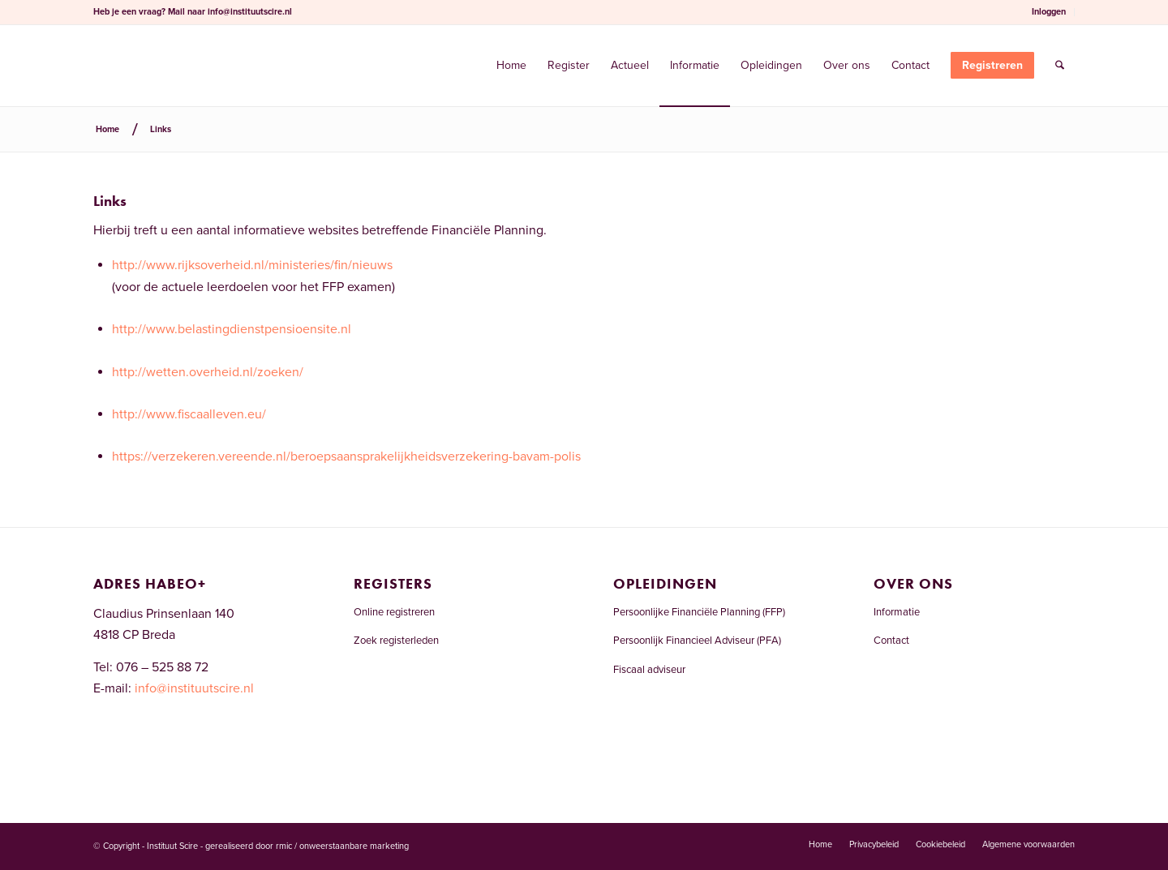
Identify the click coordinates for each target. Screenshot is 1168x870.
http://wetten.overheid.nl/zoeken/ (207, 372)
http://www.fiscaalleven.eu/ (189, 414)
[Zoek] (1060, 65)
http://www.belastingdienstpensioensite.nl (231, 329)
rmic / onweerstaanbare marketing (342, 846)
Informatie (897, 612)
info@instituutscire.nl (250, 11)
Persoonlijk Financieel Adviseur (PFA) (697, 640)
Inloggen (1049, 11)
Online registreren (394, 612)
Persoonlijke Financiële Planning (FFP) (699, 612)
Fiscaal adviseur (649, 669)
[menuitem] (1049, 12)
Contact (891, 640)
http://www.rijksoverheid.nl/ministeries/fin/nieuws (252, 265)
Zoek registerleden (396, 640)
